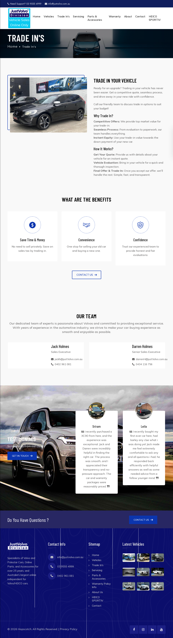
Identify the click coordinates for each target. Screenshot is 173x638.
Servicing (78, 16)
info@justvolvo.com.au (57, 3)
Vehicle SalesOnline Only (19, 18)
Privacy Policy (68, 629)
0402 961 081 (63, 364)
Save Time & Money (32, 240)
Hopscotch (24, 629)
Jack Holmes (60, 346)
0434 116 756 (144, 364)
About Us (97, 592)
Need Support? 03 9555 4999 (24, 3)
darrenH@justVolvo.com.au (151, 359)
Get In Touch (22, 455)
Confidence (140, 240)
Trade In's (63, 16)
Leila (144, 426)
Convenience (86, 240)
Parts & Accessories (95, 18)
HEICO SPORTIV (155, 18)
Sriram (96, 426)
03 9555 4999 (65, 566)
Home (36, 16)
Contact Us (143, 519)
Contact (140, 16)
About (128, 16)
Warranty (115, 16)
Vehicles (49, 16)
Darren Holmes (142, 346)
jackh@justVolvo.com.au (68, 359)
